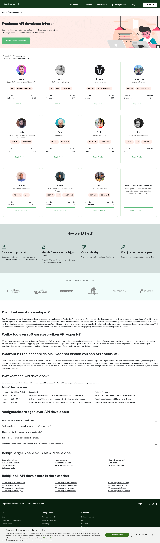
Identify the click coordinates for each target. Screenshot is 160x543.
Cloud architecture (24, 88)
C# (58, 195)
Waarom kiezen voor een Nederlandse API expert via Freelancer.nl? (32, 443)
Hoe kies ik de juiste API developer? (18, 420)
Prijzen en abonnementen (11, 520)
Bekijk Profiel (21, 104)
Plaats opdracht (138, 210)
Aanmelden (149, 5)
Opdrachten (87, 5)
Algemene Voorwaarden (13, 503)
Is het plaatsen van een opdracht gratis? (20, 438)
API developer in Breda (117, 488)
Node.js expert (61, 460)
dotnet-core (105, 142)
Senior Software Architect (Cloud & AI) (21, 82)
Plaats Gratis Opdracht (16, 41)
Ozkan (60, 185)
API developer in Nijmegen (12, 491)
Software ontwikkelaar (60, 82)
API (12, 88)
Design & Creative (49, 520)
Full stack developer (116, 465)
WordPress (65, 142)
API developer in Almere (64, 488)
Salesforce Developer (21, 189)
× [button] (157, 529)
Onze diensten (101, 5)
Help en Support (87, 517)
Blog (3, 517)
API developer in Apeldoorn (119, 491)
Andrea (21, 185)
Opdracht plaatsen (118, 5)
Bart (99, 185)
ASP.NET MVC (68, 195)
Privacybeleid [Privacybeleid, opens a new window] (47, 538)
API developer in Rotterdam (66, 483)
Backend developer (9, 460)
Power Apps (26, 142)
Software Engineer (139, 82)
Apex (26, 195)
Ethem (99, 79)
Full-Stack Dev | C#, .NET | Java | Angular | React (60, 190)
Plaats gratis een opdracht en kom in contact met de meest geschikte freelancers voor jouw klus (138, 190)
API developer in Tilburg (117, 485)
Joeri (60, 79)
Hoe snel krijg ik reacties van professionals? (22, 432)
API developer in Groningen (13, 488)
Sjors (21, 79)
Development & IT (22, 58)
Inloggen (135, 5)
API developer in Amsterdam (13, 483)
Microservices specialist (64, 465)
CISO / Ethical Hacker (99, 189)
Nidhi (99, 132)
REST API (91, 88)
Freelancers (74, 5)
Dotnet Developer (99, 135)
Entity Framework (104, 88)
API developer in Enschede (65, 491)
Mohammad (138, 79)
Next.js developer (143, 88)
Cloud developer (8, 465)
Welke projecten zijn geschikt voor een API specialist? (26, 426)
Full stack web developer (138, 135)
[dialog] (80, 535)
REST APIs (15, 142)
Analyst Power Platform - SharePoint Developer (21, 136)
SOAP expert (113, 462)
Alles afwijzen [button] (141, 535)
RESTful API (92, 142)
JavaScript (66, 88)
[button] (54, 540)
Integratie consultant (116, 460)
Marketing (45, 524)
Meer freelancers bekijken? (138, 185)
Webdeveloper (60, 135)
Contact (84, 524)
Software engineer (100, 82)
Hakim (21, 132)
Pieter (60, 132)
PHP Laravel (105, 195)
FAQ (82, 520)
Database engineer (9, 468)
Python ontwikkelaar (63, 462)
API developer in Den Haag (118, 483)
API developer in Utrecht (12, 485)
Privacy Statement (36, 503)
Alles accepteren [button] (117, 535)
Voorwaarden (7, 524)
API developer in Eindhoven (66, 485)
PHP (57, 88)
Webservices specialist (11, 462)
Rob (138, 132)
